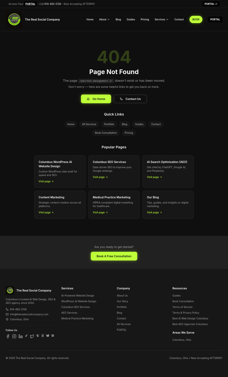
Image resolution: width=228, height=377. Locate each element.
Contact (179, 19)
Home (90, 19)
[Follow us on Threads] (42, 336)
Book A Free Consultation (114, 256)
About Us (122, 295)
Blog (118, 19)
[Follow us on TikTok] (26, 336)
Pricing (145, 19)
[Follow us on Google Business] (52, 336)
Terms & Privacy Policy (185, 312)
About (104, 19)
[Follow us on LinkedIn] (21, 336)
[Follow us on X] (32, 336)
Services (162, 19)
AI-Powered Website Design (77, 295)
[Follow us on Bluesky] (47, 336)
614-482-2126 (53, 3)
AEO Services (69, 312)
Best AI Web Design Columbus (190, 318)
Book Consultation (106, 132)
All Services (89, 124)
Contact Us (130, 99)
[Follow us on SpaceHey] (37, 336)
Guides (131, 19)
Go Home (96, 99)
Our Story (122, 301)
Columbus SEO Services (75, 306)
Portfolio (109, 124)
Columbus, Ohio (181, 339)
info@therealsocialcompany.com (27, 314)
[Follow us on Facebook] (8, 336)
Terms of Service (182, 306)
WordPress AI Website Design (78, 301)
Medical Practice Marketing (77, 318)
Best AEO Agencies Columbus (190, 324)
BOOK (196, 19)
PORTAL (30, 3)
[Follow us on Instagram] (14, 336)
